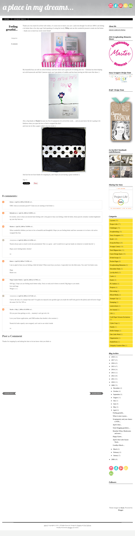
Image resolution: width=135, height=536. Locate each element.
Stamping (113, 302)
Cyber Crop (113, 323)
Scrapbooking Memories (118, 265)
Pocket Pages (114, 261)
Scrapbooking (114, 232)
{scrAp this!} (20, 19)
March (115, 449)
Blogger (120, 510)
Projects (112, 287)
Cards (112, 276)
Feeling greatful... (12, 28)
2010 (113, 382)
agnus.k (46, 525)
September (116, 394)
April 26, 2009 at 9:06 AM (22, 202)
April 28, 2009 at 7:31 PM (22, 261)
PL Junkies (113, 284)
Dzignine (79, 525)
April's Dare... (117, 425)
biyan (122, 508)
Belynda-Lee (13, 213)
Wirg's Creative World (16, 280)
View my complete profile (117, 30)
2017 (113, 360)
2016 (113, 363)
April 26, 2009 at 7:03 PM (23, 226)
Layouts (112, 220)
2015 (113, 366)
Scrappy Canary (115, 246)
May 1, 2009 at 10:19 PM (22, 309)
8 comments (14, 44)
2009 (113, 385)
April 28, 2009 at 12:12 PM (25, 240)
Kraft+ (112, 239)
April (115, 410)
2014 (113, 369)
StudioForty (114, 342)
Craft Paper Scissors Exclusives (120, 317)
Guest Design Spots (116, 254)
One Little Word (115, 334)
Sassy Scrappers (115, 235)
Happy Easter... (118, 436)
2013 (113, 373)
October (116, 391)
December (116, 388)
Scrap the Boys (115, 243)
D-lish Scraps (114, 258)
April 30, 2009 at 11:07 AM (25, 296)
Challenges (113, 228)
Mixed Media (114, 295)
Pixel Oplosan (87, 525)
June (114, 404)
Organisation (114, 338)
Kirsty (11, 202)
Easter (112, 280)
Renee (11, 261)
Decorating (113, 291)
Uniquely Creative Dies (117, 345)
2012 (113, 376)
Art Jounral (113, 310)
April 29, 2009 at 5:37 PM (31, 280)
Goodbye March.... (119, 445)
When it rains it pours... (120, 416)
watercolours (114, 306)
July (114, 401)
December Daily (115, 269)
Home (6, 19)
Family (112, 327)
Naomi (38, 121)
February (116, 452)
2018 (113, 357)
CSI (111, 313)
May (114, 407)
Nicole (11, 309)
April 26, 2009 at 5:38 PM (26, 213)
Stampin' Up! (114, 298)
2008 (113, 459)
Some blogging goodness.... (121, 428)
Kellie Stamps (114, 331)
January (115, 455)
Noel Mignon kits (115, 250)
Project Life (113, 224)
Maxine (12, 226)
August (115, 397)
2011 (113, 379)
